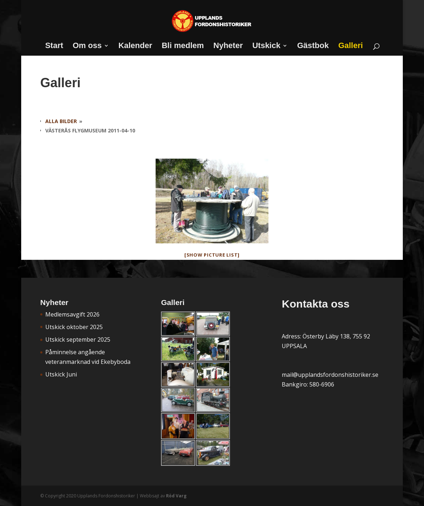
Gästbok (313, 46)
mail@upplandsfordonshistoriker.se (330, 375)
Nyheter (228, 46)
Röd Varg (176, 496)
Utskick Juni (61, 374)
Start (54, 46)
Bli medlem (183, 46)
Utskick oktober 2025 (74, 327)
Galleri (350, 46)
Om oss (87, 46)
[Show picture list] (212, 255)
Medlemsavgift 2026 (72, 314)
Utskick (266, 46)
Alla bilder (61, 121)
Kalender (135, 46)
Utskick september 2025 (77, 339)
